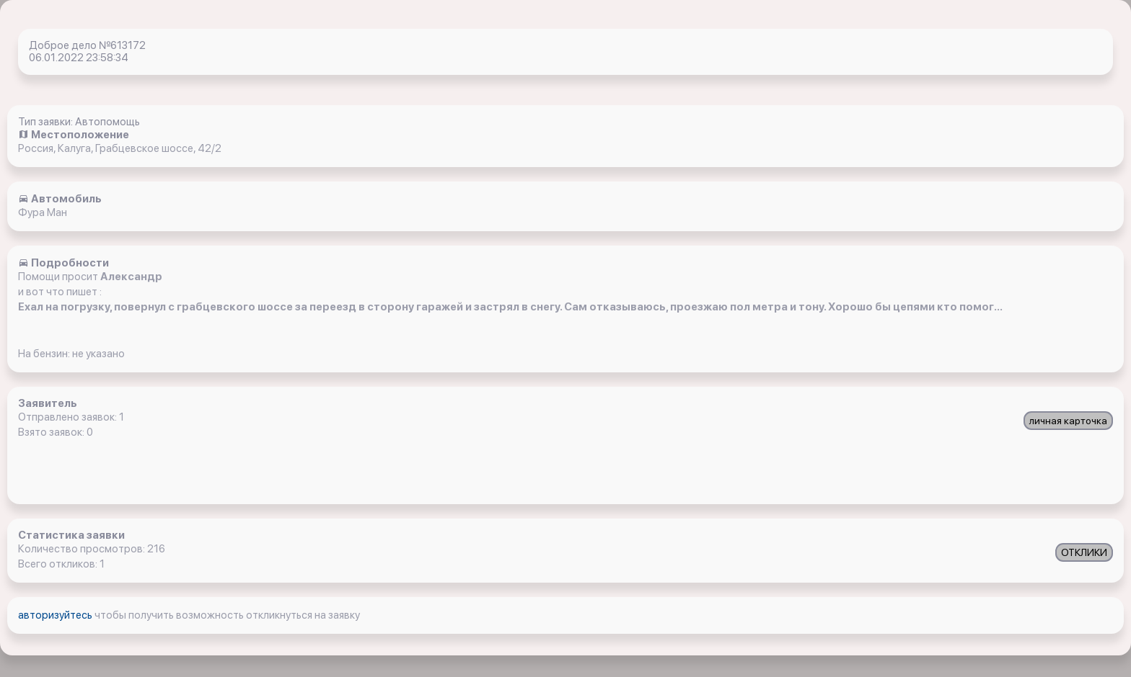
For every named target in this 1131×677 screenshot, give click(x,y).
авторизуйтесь (56, 615)
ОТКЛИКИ (1084, 552)
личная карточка (1068, 420)
